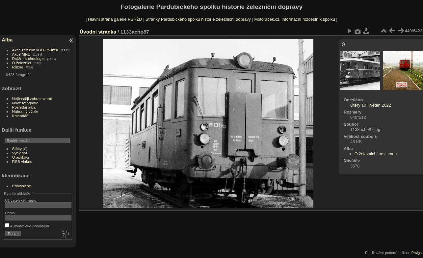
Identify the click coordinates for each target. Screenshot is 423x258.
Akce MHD (21, 54)
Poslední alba (24, 107)
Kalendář (20, 116)
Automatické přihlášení (27, 226)
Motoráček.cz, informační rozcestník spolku (294, 19)
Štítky (17, 148)
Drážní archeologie (28, 58)
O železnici (21, 63)
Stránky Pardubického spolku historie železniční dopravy (198, 19)
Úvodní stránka (98, 32)
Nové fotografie (25, 103)
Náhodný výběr (25, 111)
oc (381, 153)
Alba (7, 39)
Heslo (10, 213)
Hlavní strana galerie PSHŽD (115, 19)
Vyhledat (19, 153)
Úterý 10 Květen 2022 (370, 105)
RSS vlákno (22, 161)
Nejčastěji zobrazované (32, 98)
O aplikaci (20, 157)
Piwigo (416, 253)
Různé (17, 67)
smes (391, 153)
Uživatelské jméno (20, 200)
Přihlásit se (21, 186)
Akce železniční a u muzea (35, 50)
